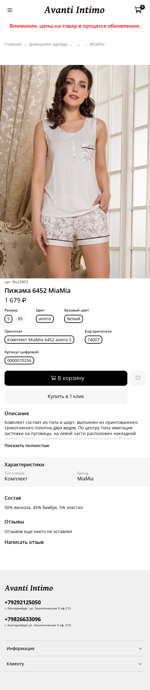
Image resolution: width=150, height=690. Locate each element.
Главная (13, 44)
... (78, 44)
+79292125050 (23, 602)
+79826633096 (23, 619)
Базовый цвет (76, 310)
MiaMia (97, 44)
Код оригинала (98, 331)
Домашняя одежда (48, 44)
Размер (11, 310)
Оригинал (13, 331)
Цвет (40, 310)
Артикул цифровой (22, 352)
